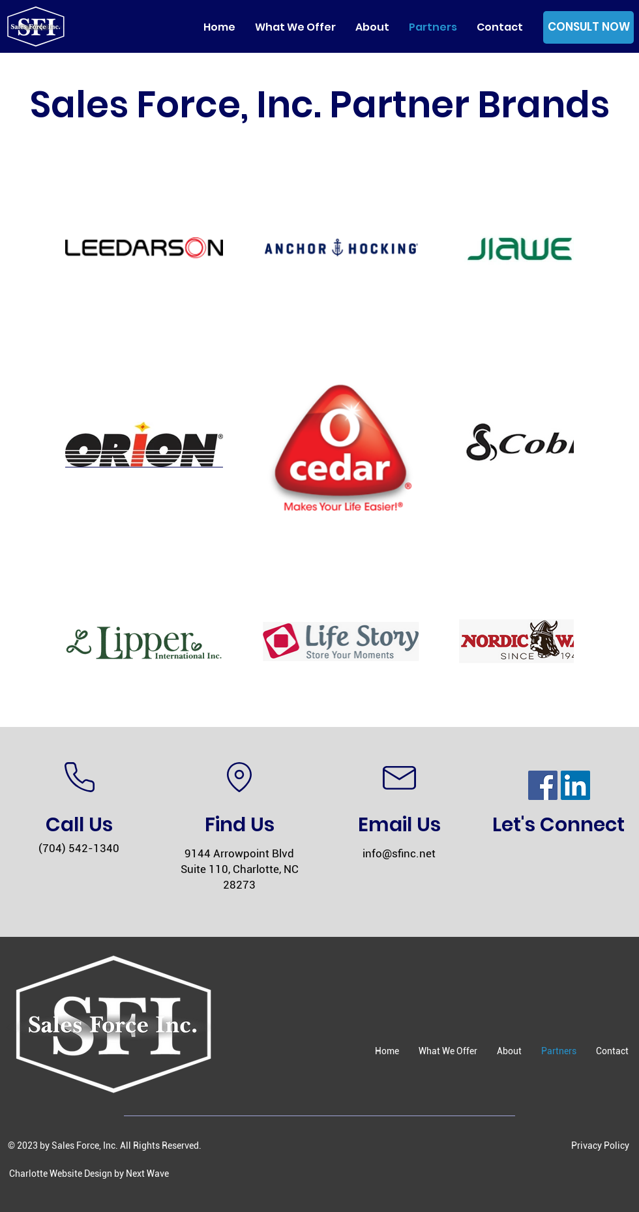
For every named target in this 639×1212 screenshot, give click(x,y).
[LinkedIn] (575, 785)
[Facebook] (542, 785)
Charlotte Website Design (60, 1173)
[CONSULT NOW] (588, 27)
